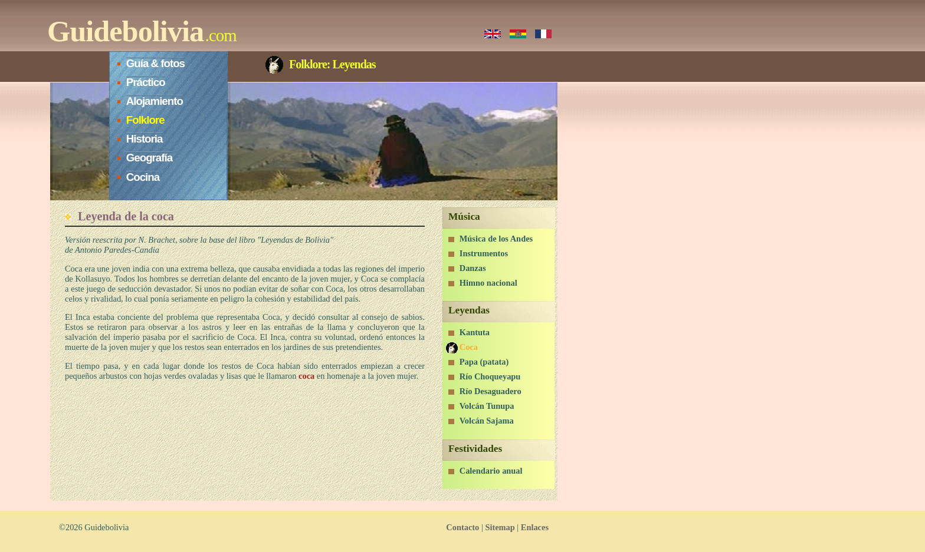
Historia (144, 139)
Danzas (473, 268)
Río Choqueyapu (490, 376)
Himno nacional (488, 282)
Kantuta (475, 332)
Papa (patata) (484, 361)
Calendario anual (491, 470)
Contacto (462, 527)
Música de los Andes (496, 238)
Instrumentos (484, 253)
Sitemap (499, 527)
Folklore (145, 120)
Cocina (142, 177)
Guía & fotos (155, 63)
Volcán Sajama (487, 420)
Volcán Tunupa (487, 406)
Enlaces (535, 527)
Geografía (149, 157)
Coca (469, 347)
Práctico (145, 82)
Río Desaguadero (490, 391)
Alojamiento (154, 101)
